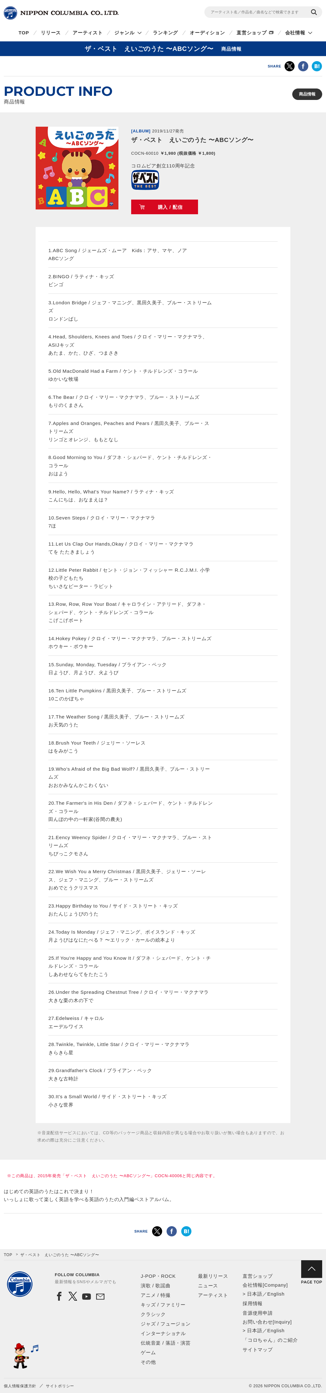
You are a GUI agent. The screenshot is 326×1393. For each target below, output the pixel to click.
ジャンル (124, 32)
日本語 (254, 1294)
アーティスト (88, 32)
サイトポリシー (60, 1386)
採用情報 (253, 1303)
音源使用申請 (258, 1313)
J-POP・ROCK (158, 1276)
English (275, 1294)
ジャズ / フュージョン (166, 1323)
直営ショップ (252, 32)
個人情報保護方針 (20, 1386)
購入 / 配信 (170, 207)
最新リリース (213, 1276)
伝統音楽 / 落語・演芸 (166, 1343)
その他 (148, 1362)
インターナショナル (163, 1333)
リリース (51, 32)
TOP (23, 32)
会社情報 (295, 32)
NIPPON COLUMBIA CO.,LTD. (61, 13)
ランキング (165, 32)
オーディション (207, 32)
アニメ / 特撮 (156, 1295)
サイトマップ (258, 1349)
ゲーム (148, 1352)
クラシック (153, 1314)
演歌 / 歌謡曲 (156, 1285)
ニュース (208, 1285)
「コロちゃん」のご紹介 (270, 1340)
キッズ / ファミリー (163, 1304)
